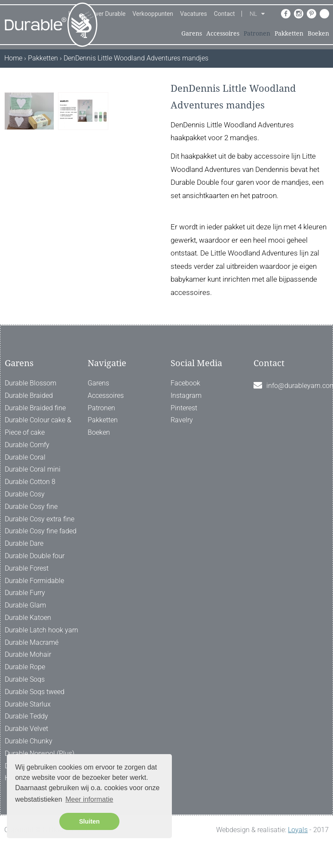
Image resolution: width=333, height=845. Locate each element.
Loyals (298, 830)
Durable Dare (24, 543)
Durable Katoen (28, 617)
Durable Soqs (25, 679)
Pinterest (184, 408)
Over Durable (109, 14)
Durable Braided (29, 395)
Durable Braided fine (35, 408)
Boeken (318, 33)
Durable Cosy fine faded (40, 531)
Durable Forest (27, 568)
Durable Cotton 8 (30, 482)
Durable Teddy (26, 716)
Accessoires (222, 33)
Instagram (186, 395)
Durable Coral (25, 457)
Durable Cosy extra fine (39, 519)
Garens (191, 33)
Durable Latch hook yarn (41, 630)
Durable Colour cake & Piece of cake (38, 426)
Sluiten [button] (89, 821)
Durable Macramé (31, 642)
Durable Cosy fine (31, 506)
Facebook (185, 383)
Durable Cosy (25, 494)
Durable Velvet (26, 729)
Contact (224, 14)
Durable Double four (34, 556)
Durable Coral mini (33, 469)
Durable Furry (25, 593)
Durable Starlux (28, 704)
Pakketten (289, 33)
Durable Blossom (30, 383)
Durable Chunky (28, 741)
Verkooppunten (152, 14)
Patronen (257, 33)
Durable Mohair (28, 654)
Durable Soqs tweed (34, 692)
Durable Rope (25, 667)
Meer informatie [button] (89, 799)
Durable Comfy (27, 445)
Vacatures (193, 14)
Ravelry (182, 420)
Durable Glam (25, 605)
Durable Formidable (34, 581)
